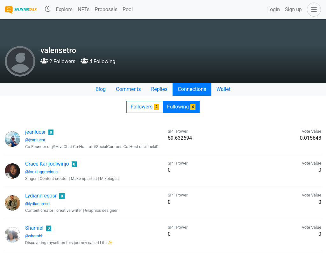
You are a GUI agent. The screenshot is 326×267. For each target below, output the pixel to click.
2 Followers (57, 61)
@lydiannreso (37, 203)
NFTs (83, 9)
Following (181, 107)
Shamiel (34, 228)
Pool (128, 9)
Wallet (223, 89)
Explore (64, 9)
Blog (101, 89)
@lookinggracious (41, 171)
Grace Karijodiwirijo (47, 164)
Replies (159, 89)
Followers (145, 107)
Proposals (106, 9)
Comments (128, 89)
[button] (312, 10)
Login (273, 9)
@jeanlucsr (35, 139)
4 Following (98, 61)
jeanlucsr (35, 132)
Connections (192, 89)
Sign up (293, 9)
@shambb (34, 236)
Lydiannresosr (41, 196)
